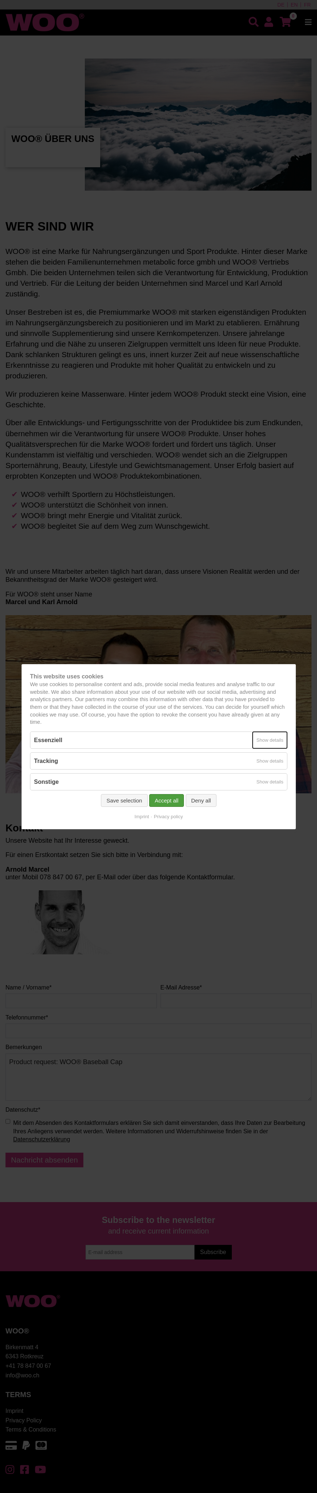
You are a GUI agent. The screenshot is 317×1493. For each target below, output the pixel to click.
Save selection (124, 800)
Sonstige (46, 782)
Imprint (141, 816)
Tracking (46, 761)
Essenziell (48, 740)
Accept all (166, 800)
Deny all (201, 800)
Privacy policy (168, 816)
